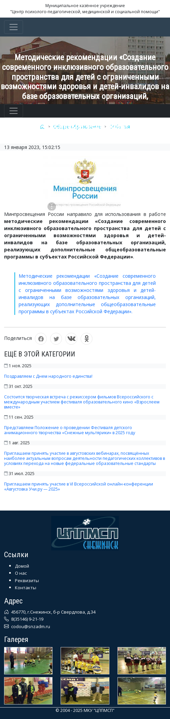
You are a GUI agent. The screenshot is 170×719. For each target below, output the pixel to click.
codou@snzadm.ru (30, 626)
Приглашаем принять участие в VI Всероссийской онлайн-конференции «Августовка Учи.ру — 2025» (78, 486)
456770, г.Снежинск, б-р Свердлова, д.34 (52, 612)
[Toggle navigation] (13, 27)
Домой (22, 566)
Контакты (25, 588)
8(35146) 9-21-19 (26, 619)
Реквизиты (27, 580)
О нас (21, 573)
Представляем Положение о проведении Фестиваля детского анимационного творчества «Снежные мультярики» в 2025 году (69, 430)
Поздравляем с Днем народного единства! (48, 376)
